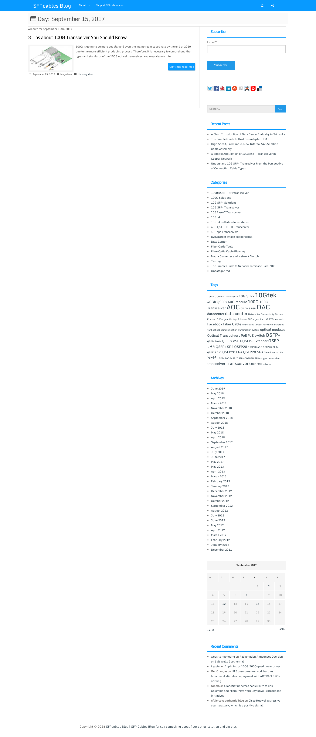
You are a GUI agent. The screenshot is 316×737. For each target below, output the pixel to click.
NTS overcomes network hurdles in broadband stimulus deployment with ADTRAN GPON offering (246, 676)
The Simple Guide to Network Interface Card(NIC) (243, 266)
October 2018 (220, 413)
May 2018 (217, 432)
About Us (84, 5)
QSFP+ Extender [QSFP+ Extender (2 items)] (255, 341)
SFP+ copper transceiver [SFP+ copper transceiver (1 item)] (267, 358)
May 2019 (217, 393)
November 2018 (221, 408)
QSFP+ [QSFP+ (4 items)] (273, 335)
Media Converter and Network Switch (235, 256)
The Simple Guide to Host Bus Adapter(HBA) (240, 139)
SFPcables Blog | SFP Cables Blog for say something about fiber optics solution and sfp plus (171, 726)
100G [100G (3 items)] (253, 301)
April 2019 (218, 398)
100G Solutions (221, 197)
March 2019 (219, 403)
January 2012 (220, 544)
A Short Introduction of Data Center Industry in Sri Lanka (248, 134)
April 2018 (218, 437)
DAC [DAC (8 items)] (263, 307)
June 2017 (218, 456)
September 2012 (222, 505)
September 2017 (222, 442)
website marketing (223, 656)
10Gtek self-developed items (229, 222)
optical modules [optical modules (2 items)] (272, 329)
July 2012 (217, 515)
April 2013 (218, 471)
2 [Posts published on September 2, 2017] (269, 586)
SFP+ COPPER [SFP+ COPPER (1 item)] (246, 358)
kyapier (216, 666)
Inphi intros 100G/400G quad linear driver (252, 666)
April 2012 (218, 530)
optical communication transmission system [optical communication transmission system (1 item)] (236, 330)
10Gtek (216, 217)
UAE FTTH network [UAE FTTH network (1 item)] (261, 364)
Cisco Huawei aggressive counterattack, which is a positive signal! (245, 703)
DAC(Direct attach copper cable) (232, 236)
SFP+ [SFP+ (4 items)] (212, 357)
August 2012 (219, 510)
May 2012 (217, 525)
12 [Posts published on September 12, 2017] (224, 603)
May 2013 (217, 466)
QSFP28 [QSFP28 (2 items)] (240, 346)
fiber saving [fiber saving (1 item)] (248, 324)
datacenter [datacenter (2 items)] (215, 313)
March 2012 (219, 535)
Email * (212, 42)
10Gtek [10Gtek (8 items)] (265, 295)
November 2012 (221, 496)
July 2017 (217, 452)
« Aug (210, 630)
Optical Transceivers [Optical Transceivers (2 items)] (223, 335)
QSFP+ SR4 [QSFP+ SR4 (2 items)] (225, 346)
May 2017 (217, 461)
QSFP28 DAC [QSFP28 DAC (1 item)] (214, 352)
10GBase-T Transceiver (226, 212)
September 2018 (222, 417)
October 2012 (220, 500)
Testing (216, 261)
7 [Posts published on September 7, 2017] (246, 595)
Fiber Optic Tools (222, 246)
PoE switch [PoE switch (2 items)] (256, 335)
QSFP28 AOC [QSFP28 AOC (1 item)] (255, 347)
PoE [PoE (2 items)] (244, 335)
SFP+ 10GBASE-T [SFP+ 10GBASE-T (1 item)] (228, 358)
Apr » (282, 629)
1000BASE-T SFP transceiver (230, 192)
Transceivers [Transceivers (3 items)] (238, 363)
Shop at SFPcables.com (110, 5)
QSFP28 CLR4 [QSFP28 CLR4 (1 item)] (271, 347)
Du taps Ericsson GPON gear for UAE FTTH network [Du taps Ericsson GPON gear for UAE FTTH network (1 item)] (256, 319)
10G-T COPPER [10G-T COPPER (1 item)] (215, 296)
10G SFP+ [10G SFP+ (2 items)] (246, 296)
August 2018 (219, 422)
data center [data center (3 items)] (236, 313)
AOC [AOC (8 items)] (233, 307)
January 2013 (220, 486)
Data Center (219, 241)
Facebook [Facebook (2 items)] (214, 324)
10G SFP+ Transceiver (225, 207)
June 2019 (218, 388)
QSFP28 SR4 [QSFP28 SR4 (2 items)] (253, 352)
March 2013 (219, 476)
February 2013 (220, 481)
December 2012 (221, 491)
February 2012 (220, 539)
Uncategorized (85, 74)
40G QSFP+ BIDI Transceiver (230, 227)
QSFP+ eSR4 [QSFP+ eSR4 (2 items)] (232, 341)
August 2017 (219, 447)
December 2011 (221, 549)
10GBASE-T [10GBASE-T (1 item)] (231, 296)
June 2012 (218, 520)
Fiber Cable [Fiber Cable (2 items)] (232, 324)
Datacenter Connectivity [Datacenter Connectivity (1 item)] (261, 314)
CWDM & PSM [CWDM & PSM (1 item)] (248, 308)
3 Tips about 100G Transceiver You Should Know (77, 37)
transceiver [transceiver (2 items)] (216, 363)
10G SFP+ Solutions (223, 202)
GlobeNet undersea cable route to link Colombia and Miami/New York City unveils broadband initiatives (246, 691)
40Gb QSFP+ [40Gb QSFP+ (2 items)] (217, 302)
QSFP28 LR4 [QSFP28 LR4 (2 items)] (232, 352)
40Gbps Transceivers (224, 231)
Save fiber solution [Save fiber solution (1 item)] (274, 352)
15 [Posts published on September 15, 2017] (257, 603)
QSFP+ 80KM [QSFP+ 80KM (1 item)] (214, 341)
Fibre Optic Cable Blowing (228, 251)
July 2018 (217, 427)
